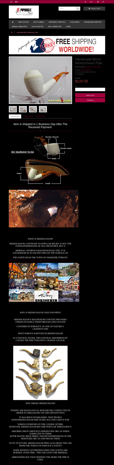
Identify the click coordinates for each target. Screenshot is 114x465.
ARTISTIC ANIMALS (38, 22)
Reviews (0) (41, 116)
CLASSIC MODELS (75, 22)
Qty (76, 86)
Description (15, 116)
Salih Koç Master (86, 70)
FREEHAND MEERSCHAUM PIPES (93, 22)
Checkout (90, 100)
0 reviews (88, 67)
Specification (28, 116)
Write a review (96, 67)
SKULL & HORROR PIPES (55, 26)
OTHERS (68, 26)
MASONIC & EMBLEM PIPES (19, 26)
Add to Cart (90, 95)
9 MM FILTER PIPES (23, 22)
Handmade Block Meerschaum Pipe (27, 32)
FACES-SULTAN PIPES (38, 26)
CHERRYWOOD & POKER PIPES (57, 22)
